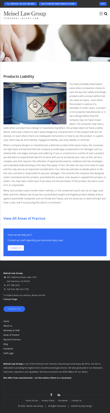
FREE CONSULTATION (57, 3)
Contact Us (14, 309)
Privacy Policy (48, 400)
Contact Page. (10, 299)
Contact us (15, 248)
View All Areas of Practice (24, 218)
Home (6, 321)
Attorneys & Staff (11, 330)
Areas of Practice (11, 335)
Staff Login (8, 353)
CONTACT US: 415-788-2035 (20, 3)
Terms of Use (31, 400)
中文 (103, 3)
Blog (5, 344)
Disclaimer (8, 348)
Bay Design (86, 406)
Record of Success (12, 339)
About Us (7, 325)
